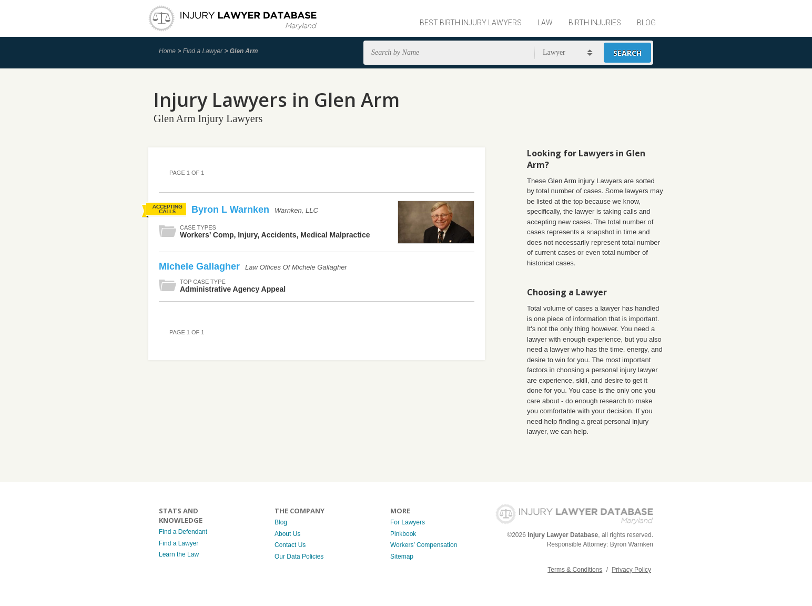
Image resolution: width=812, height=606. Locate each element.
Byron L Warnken (231, 209)
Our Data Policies (299, 556)
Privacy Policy (631, 569)
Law (545, 22)
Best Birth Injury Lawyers (471, 22)
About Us (287, 534)
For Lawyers (407, 522)
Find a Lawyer (202, 51)
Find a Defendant (183, 531)
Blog (646, 22)
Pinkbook (403, 534)
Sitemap (401, 556)
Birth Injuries (595, 22)
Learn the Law (179, 554)
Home (167, 51)
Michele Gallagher (200, 266)
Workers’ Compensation (423, 545)
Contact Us (290, 545)
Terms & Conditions (574, 569)
